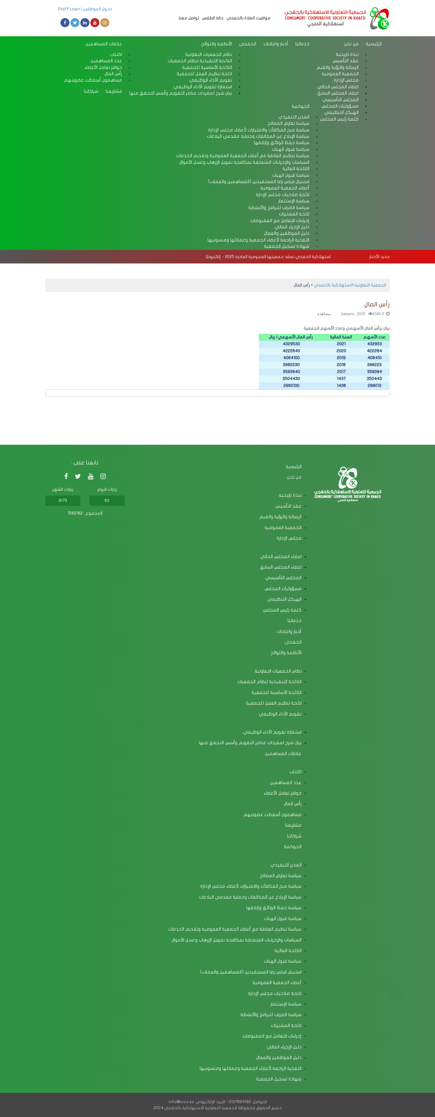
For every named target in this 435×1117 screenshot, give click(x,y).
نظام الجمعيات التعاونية (278, 671)
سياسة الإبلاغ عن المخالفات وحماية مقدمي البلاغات (250, 897)
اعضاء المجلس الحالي (280, 556)
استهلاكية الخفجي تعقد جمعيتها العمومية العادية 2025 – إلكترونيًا (268, 256)
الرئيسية (374, 43)
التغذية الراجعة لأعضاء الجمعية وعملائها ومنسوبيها (258, 239)
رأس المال (292, 803)
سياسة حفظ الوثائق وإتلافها (273, 907)
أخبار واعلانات (275, 43)
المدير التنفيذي (285, 865)
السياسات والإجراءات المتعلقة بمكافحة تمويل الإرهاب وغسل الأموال (244, 162)
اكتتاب (295, 771)
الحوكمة (300, 106)
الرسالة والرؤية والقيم (280, 516)
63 (107, 500)
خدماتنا (302, 43)
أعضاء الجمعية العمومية (277, 982)
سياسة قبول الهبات (282, 918)
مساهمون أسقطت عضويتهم (93, 80)
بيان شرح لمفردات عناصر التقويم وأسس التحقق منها (180, 93)
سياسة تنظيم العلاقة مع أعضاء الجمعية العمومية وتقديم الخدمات (234, 929)
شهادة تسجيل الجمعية (286, 246)
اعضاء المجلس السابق (280, 567)
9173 (63, 500)
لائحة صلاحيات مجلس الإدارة (274, 993)
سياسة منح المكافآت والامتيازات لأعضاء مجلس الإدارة (250, 886)
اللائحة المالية (288, 950)
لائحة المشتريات (286, 1025)
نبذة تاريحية (290, 495)
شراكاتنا (91, 91)
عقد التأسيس (288, 506)
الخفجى (247, 43)
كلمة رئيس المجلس (339, 119)
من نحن (351, 43)
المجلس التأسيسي (283, 577)
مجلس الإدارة (289, 538)
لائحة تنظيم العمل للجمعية (273, 703)
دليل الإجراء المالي (284, 1046)
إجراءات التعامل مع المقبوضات (272, 1036)
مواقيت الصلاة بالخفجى (248, 18)
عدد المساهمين (285, 782)
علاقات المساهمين (103, 43)
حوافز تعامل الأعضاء (282, 793)
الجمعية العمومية (283, 527)
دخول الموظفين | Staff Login (85, 9)
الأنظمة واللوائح (216, 43)
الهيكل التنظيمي (284, 599)
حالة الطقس (213, 18)
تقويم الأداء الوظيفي (280, 714)
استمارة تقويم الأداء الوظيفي (272, 732)
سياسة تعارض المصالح (280, 875)
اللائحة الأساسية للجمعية (276, 692)
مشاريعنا (114, 91)
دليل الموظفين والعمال (278, 1057)
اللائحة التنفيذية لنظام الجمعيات (269, 681)
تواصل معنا (189, 18)
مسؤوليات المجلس (283, 588)
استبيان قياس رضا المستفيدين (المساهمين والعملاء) (250, 972)
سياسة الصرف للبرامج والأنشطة (270, 1014)
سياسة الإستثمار (285, 1004)
